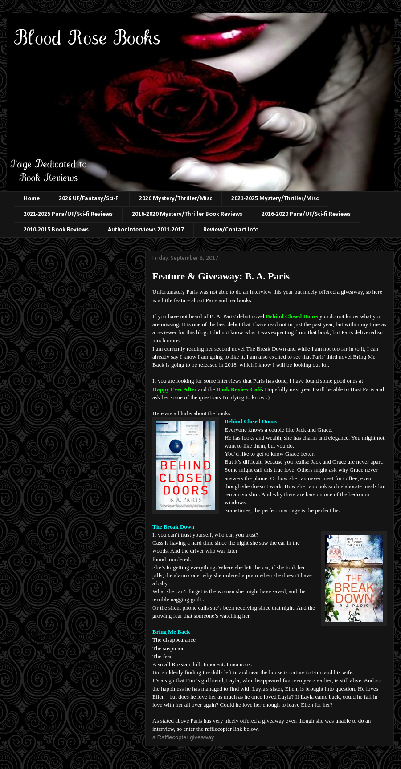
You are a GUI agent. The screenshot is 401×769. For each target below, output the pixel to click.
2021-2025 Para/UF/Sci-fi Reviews (68, 214)
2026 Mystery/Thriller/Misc (175, 198)
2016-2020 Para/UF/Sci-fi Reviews (306, 214)
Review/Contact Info (230, 230)
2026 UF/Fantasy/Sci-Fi (89, 198)
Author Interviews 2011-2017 (146, 230)
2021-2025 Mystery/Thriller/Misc (275, 198)
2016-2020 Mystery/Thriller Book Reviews (187, 214)
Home (32, 198)
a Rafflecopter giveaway (183, 737)
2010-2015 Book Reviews (56, 230)
